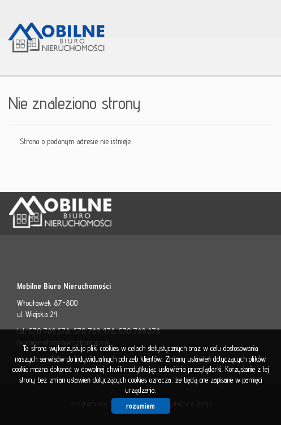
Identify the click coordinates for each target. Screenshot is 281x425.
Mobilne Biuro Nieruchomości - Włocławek (96, 214)
